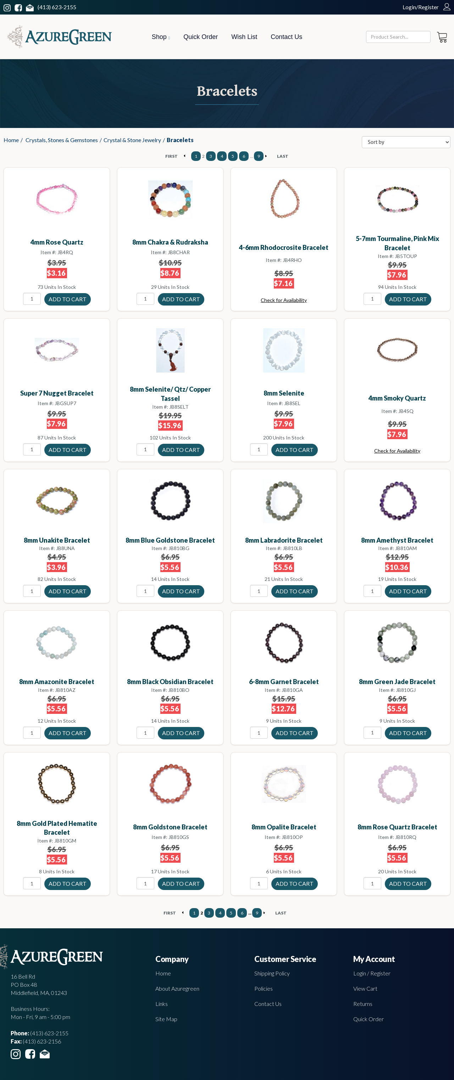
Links (161, 1003)
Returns (362, 1003)
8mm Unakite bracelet (57, 540)
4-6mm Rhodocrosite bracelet (283, 247)
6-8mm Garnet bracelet (284, 682)
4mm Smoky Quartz (397, 398)
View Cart (365, 988)
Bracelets (180, 139)
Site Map (166, 1018)
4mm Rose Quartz (57, 242)
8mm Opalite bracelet (283, 827)
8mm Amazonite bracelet (56, 682)
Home (11, 139)
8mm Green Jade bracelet (397, 682)
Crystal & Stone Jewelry (132, 139)
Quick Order (200, 36)
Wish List (244, 36)
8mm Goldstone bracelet (170, 827)
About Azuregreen (177, 988)
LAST (282, 156)
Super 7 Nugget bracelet (57, 393)
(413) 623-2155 (57, 7)
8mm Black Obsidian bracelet (170, 682)
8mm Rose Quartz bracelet (397, 827)
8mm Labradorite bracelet (284, 540)
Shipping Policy (272, 973)
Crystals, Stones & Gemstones (62, 139)
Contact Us (286, 36)
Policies (263, 988)
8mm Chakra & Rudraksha (170, 242)
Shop (161, 36)
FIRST (171, 156)
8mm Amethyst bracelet (397, 540)
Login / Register (372, 973)
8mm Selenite (284, 393)
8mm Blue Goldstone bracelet (170, 540)
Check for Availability (284, 300)
